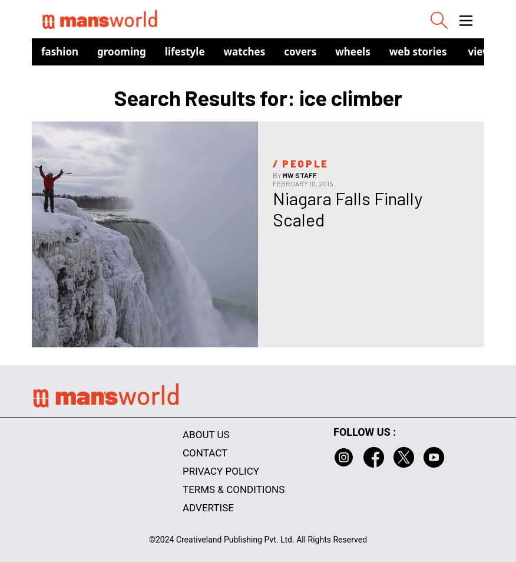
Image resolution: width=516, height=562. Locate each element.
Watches (245, 51)
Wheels (353, 51)
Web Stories (418, 51)
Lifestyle (185, 51)
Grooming (121, 51)
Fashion (59, 51)
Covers (300, 51)
